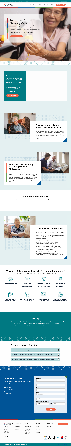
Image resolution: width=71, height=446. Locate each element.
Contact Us (57, 1)
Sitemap (65, 444)
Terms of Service (45, 444)
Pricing (37, 426)
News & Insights (39, 431)
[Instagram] (5, 436)
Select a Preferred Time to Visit (42, 401)
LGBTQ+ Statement (50, 425)
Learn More (35, 330)
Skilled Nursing (28, 430)
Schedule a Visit (16, 36)
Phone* (37, 392)
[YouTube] (7, 436)
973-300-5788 (64, 1)
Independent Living (29, 425)
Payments (38, 432)
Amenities (17, 425)
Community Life (18, 423)
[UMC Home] (10, 4)
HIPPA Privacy (49, 426)
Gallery (38, 423)
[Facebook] (4, 436)
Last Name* (38, 383)
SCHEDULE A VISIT (61, 4)
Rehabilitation (28, 433)
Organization (50, 423)
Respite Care (27, 432)
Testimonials (17, 429)
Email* (37, 387)
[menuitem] (24, 5)
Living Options (28, 423)
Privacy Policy (38, 444)
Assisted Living (28, 426)
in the (51, 403)
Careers (38, 429)
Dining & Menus (18, 426)
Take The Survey (35, 204)
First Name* (38, 378)
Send (51, 409)
